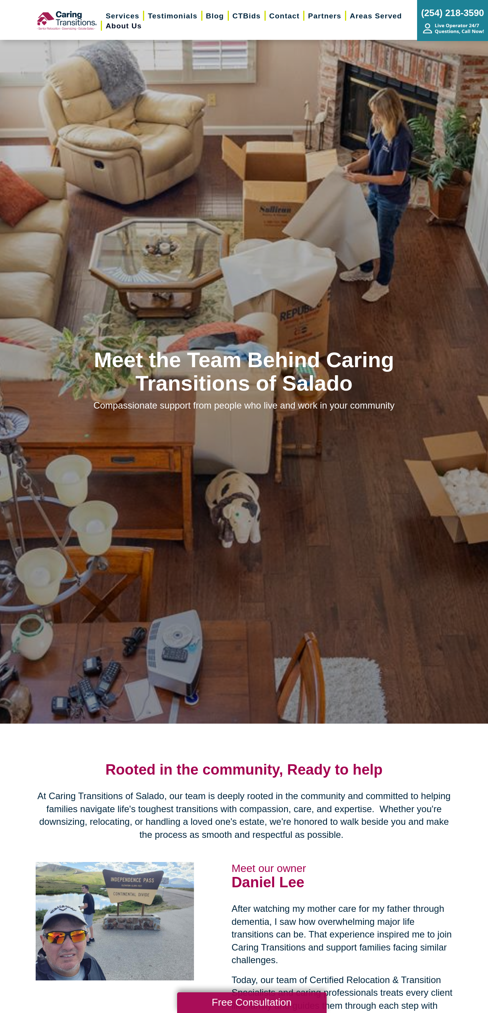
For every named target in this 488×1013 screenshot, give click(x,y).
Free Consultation (251, 1002)
